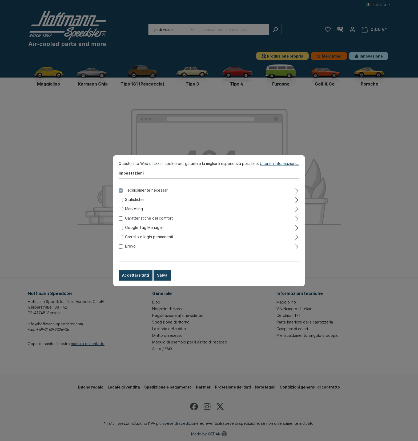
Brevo (130, 251)
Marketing (134, 214)
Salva (162, 280)
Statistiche (134, 204)
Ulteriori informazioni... (279, 168)
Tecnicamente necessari (146, 195)
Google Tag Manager (144, 232)
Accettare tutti (135, 280)
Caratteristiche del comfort (149, 223)
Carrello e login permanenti (149, 242)
